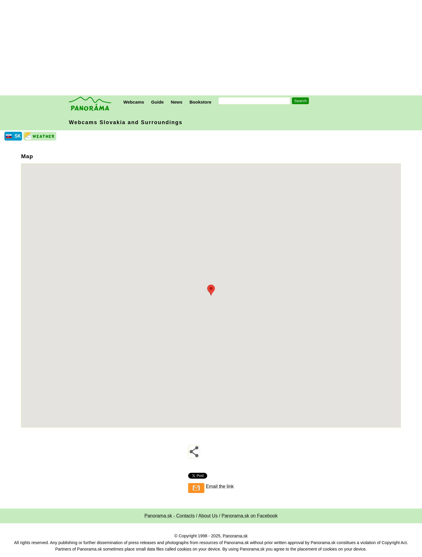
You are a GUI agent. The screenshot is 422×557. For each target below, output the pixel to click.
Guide (157, 101)
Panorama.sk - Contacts (169, 515)
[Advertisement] (212, 48)
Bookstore (200, 101)
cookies (184, 549)
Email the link (220, 486)
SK (17, 136)
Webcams (133, 101)
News (177, 101)
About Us (208, 515)
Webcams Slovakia (126, 122)
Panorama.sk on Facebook (250, 515)
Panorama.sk (235, 536)
